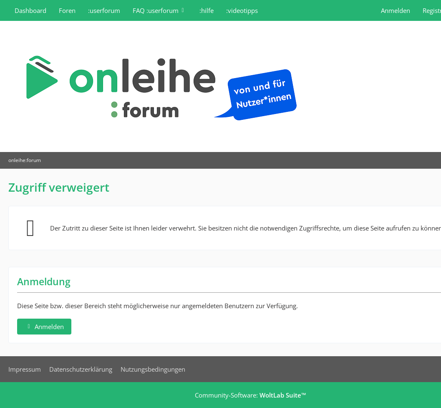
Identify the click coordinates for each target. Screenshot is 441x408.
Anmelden (395, 10)
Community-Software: (250, 395)
